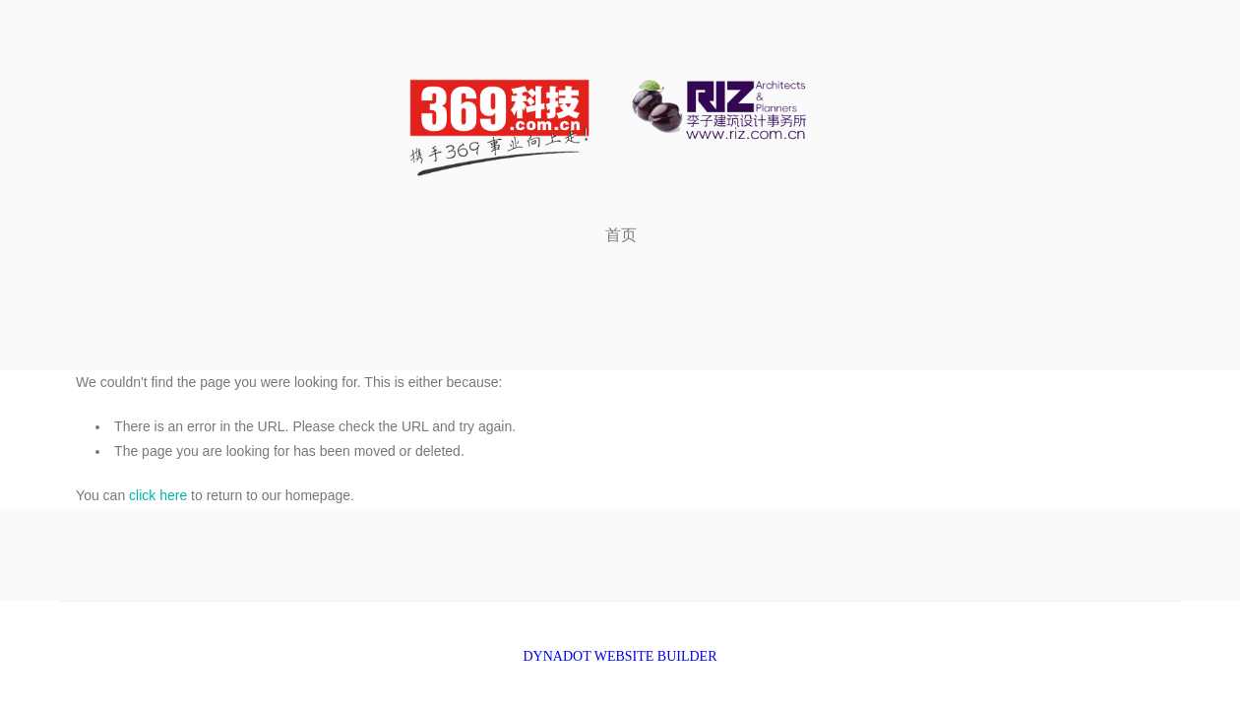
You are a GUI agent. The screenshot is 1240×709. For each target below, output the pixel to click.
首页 (621, 234)
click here (158, 495)
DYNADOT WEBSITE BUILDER (619, 656)
